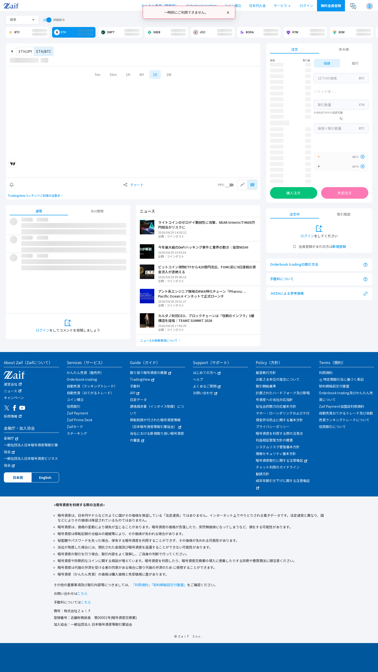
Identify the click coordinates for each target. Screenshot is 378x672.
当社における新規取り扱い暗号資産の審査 (157, 436)
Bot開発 (97, 211)
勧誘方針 (262, 473)
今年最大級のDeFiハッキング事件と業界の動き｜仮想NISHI (203, 247)
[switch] (46, 19)
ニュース (10, 390)
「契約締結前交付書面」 (169, 584)
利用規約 (325, 372)
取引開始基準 (266, 386)
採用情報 (10, 416)
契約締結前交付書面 (334, 386)
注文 (294, 49)
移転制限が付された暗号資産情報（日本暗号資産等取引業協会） (155, 423)
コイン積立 (75, 399)
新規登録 (339, 246)
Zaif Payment (77, 413)
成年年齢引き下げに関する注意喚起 (283, 483)
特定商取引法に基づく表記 (341, 379)
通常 (38, 211)
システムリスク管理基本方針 (278, 446)
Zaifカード (75, 426)
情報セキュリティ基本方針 (276, 453)
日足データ (138, 399)
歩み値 (344, 49)
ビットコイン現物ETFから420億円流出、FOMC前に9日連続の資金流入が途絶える (207, 269)
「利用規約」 (141, 584)
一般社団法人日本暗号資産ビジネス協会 (31, 462)
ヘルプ (198, 379)
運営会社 (10, 384)
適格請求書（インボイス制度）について (157, 409)
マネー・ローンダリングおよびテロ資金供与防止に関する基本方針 (283, 416)
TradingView (142, 379)
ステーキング (77, 433)
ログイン (42, 330)
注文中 (295, 214)
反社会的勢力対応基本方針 (276, 406)
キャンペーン (14, 397)
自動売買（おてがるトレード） (90, 392)
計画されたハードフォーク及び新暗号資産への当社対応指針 (283, 396)
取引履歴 (344, 214)
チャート (137, 184)
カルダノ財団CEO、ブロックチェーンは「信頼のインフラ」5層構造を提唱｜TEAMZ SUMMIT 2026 (206, 318)
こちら (82, 593)
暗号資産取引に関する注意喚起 (281, 460)
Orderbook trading (82, 379)
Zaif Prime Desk (79, 419)
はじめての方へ (207, 372)
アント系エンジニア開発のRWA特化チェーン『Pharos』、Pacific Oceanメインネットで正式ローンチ (203, 294)
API (134, 392)
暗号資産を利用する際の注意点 (279, 433)
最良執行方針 (266, 372)
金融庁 (11, 438)
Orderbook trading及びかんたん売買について (346, 396)
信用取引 (73, 406)
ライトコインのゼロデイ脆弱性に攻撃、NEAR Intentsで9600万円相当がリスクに (206, 225)
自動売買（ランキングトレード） (92, 386)
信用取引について (332, 426)
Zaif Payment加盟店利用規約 (341, 406)
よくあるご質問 (207, 386)
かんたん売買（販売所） (85, 372)
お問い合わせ (205, 392)
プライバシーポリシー (273, 426)
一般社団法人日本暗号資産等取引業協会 (31, 448)
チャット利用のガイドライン (278, 467)
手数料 (135, 386)
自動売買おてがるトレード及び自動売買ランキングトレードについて (346, 416)
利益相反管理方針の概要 (274, 440)
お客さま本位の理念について (278, 379)
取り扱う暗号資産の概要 (150, 372)
